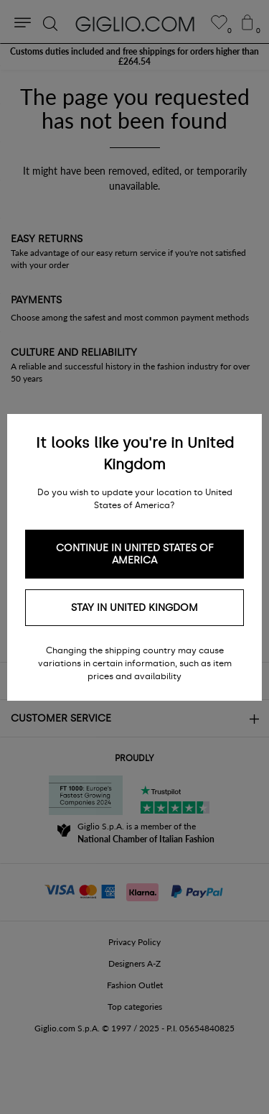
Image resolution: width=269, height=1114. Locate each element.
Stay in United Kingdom (134, 608)
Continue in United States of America (135, 554)
